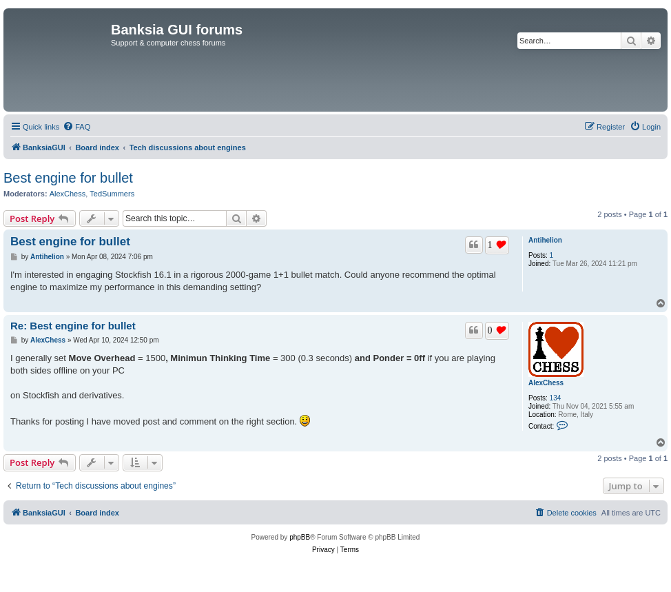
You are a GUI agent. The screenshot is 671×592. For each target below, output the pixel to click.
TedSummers (112, 194)
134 (555, 398)
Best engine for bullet (68, 177)
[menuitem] (76, 127)
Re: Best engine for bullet (73, 325)
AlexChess (68, 194)
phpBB (299, 537)
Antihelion (545, 240)
